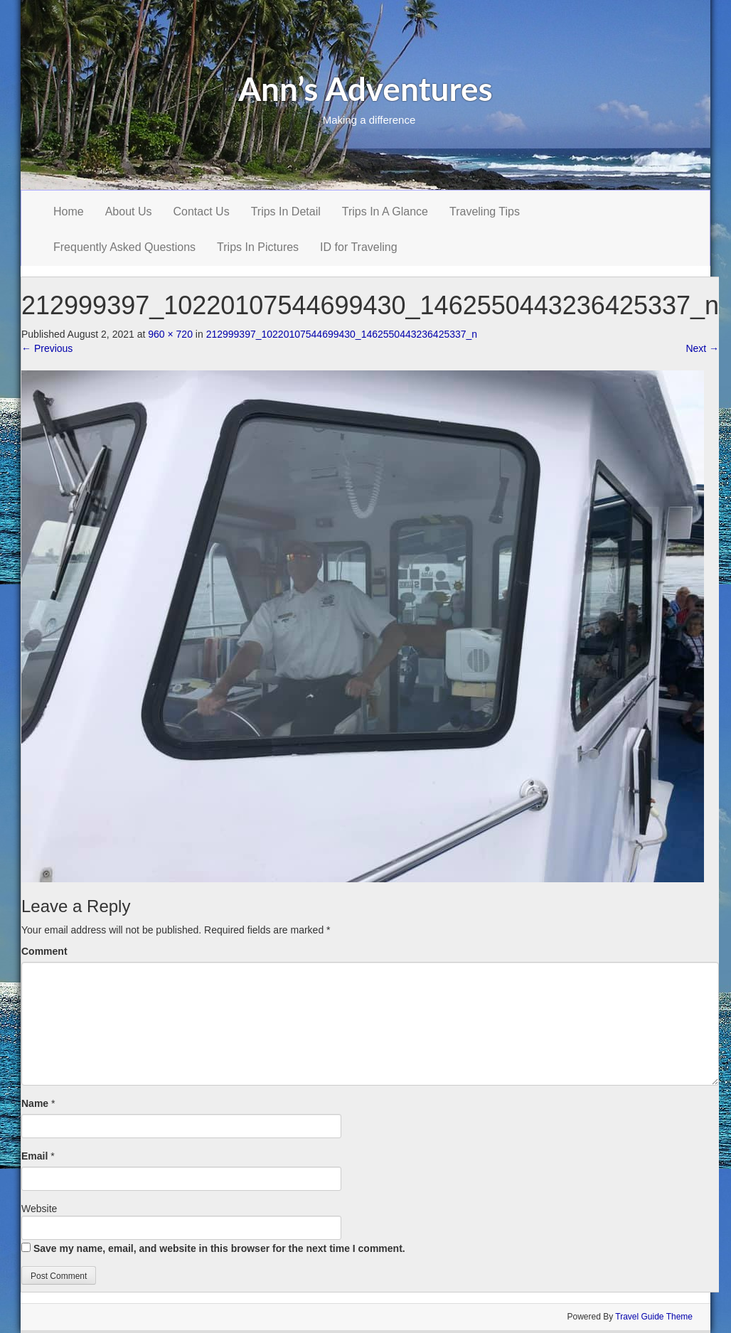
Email (34, 1156)
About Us (128, 211)
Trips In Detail (286, 211)
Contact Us (202, 211)
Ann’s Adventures (365, 88)
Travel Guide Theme (654, 1317)
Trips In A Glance (385, 211)
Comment (44, 951)
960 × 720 (170, 334)
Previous (47, 348)
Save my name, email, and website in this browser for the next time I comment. (219, 1248)
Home (68, 211)
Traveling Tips (484, 211)
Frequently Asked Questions (124, 247)
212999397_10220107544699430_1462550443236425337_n (342, 334)
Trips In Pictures (258, 247)
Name (34, 1103)
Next (702, 348)
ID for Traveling (358, 247)
